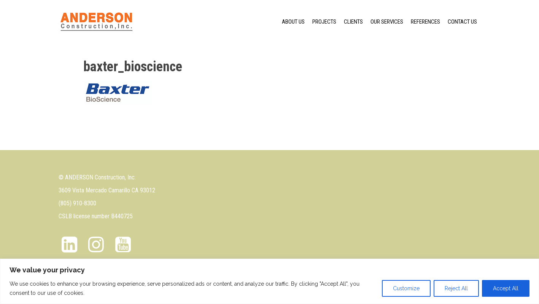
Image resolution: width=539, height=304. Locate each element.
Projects (324, 21)
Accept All (505, 288)
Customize (406, 288)
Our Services (386, 21)
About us (293, 21)
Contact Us (462, 21)
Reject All (456, 288)
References (425, 21)
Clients (353, 21)
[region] (269, 281)
